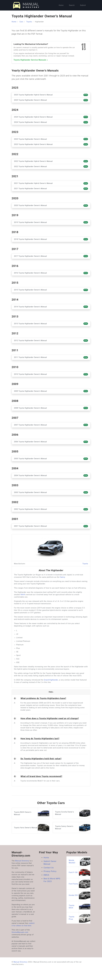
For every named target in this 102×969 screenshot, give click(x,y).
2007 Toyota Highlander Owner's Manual (51, 425)
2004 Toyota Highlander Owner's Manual (51, 475)
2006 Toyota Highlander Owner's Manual (51, 442)
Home (61, 5)
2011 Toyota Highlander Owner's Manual (51, 357)
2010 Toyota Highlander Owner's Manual (51, 374)
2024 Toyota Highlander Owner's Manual (51, 122)
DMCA (46, 875)
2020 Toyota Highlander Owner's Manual (51, 205)
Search (72, 5)
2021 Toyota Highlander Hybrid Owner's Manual (51, 183)
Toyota (29, 22)
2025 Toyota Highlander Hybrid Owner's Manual (51, 95)
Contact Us (49, 868)
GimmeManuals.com (20, 932)
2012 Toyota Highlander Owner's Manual (51, 340)
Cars (21, 22)
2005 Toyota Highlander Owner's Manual (51, 459)
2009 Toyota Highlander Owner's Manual (51, 391)
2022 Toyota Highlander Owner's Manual (51, 166)
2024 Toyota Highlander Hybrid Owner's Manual (51, 117)
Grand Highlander (51, 680)
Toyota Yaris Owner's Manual (31, 827)
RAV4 (23, 594)
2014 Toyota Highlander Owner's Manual (51, 307)
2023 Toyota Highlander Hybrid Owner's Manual (51, 144)
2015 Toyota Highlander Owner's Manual (51, 290)
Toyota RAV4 (79, 906)
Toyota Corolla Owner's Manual (72, 813)
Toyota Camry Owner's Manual (72, 827)
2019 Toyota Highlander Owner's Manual (51, 222)
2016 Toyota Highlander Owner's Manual (51, 273)
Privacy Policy (50, 871)
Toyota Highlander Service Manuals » (31, 60)
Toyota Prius (79, 918)
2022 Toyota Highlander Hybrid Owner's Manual (51, 161)
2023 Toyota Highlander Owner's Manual (51, 139)
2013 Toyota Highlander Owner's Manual (51, 323)
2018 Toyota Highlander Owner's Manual (51, 239)
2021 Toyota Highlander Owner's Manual (51, 188)
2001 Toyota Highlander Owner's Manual (51, 526)
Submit (83, 5)
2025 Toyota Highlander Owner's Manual (51, 100)
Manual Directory (22, 861)
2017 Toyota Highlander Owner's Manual (51, 256)
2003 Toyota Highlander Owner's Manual (51, 492)
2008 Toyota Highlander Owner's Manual (51, 408)
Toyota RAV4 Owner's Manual (31, 813)
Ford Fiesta (79, 884)
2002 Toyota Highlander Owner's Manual (51, 509)
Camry (62, 577)
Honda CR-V (79, 895)
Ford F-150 (79, 872)
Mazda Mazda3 (79, 861)
